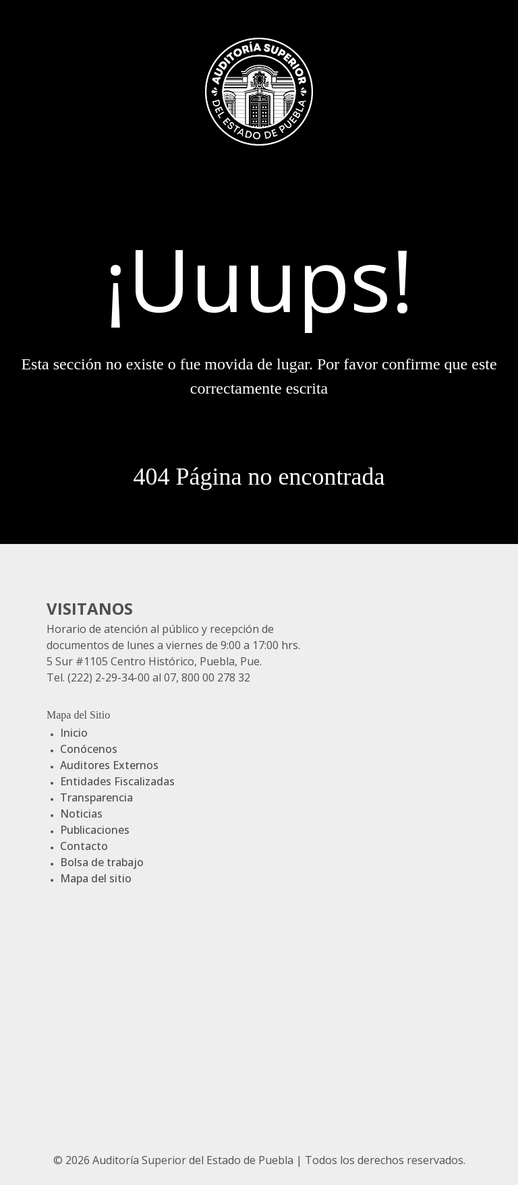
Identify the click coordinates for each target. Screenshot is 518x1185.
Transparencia (96, 797)
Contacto (84, 846)
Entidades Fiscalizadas (117, 781)
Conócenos (88, 748)
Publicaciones (95, 829)
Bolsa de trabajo (102, 862)
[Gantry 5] (259, 90)
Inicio (74, 732)
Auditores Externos (109, 765)
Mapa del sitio (96, 878)
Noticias (81, 813)
